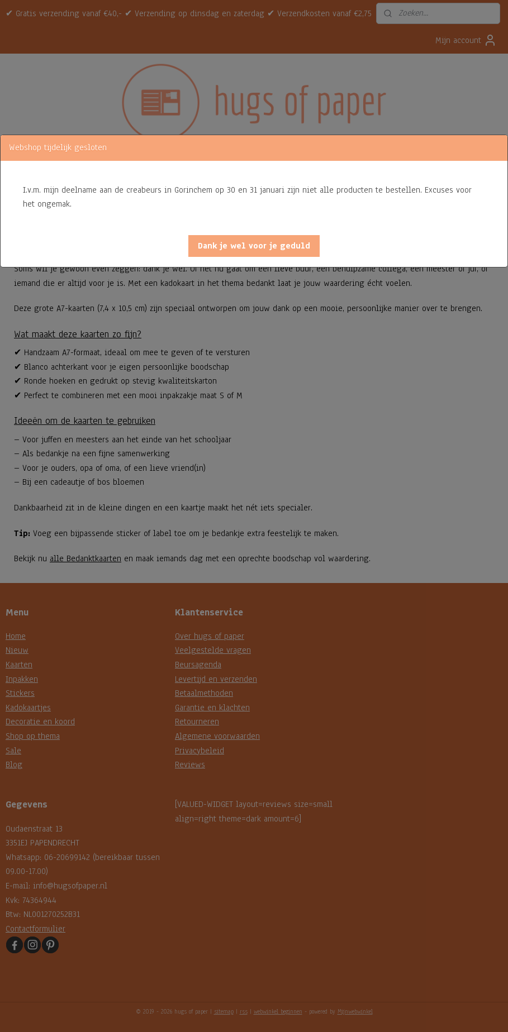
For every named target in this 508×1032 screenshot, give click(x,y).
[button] (254, 246)
